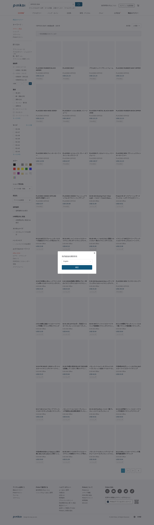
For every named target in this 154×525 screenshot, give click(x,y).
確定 (77, 267)
